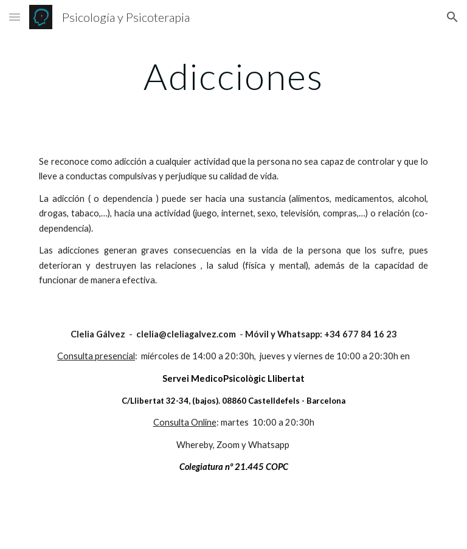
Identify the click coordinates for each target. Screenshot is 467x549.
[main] (233, 76)
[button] (14, 16)
